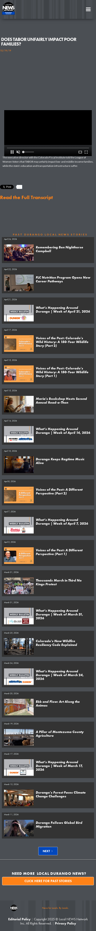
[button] (88, 9)
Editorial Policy (19, 919)
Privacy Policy (65, 923)
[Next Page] (48, 851)
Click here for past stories (48, 881)
